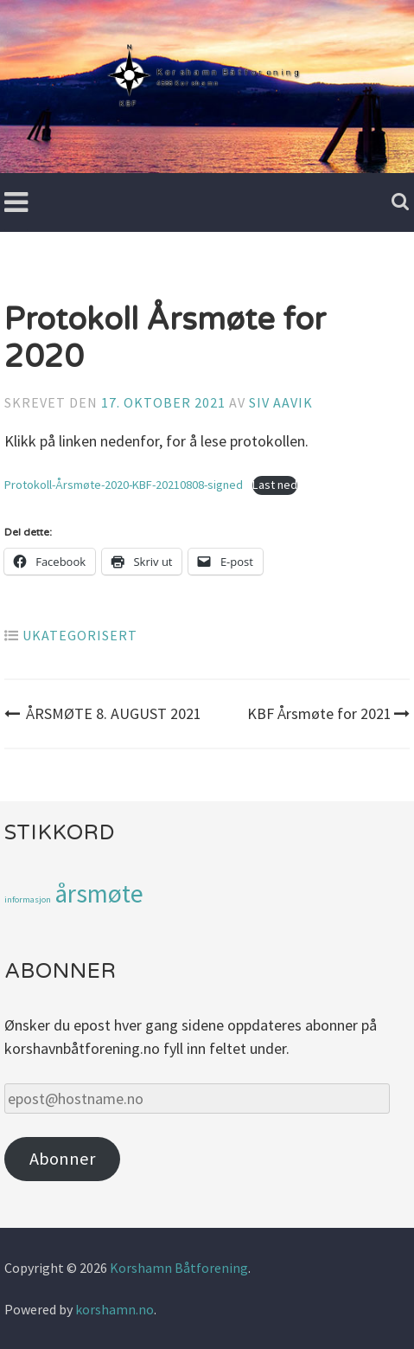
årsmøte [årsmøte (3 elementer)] (98, 893)
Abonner (62, 1158)
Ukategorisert (79, 635)
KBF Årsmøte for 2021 (328, 713)
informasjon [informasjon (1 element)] (27, 899)
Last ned (274, 484)
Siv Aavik (281, 402)
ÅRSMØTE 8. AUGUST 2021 (102, 713)
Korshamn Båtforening (179, 1267)
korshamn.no (114, 1309)
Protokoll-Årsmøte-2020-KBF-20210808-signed (123, 484)
